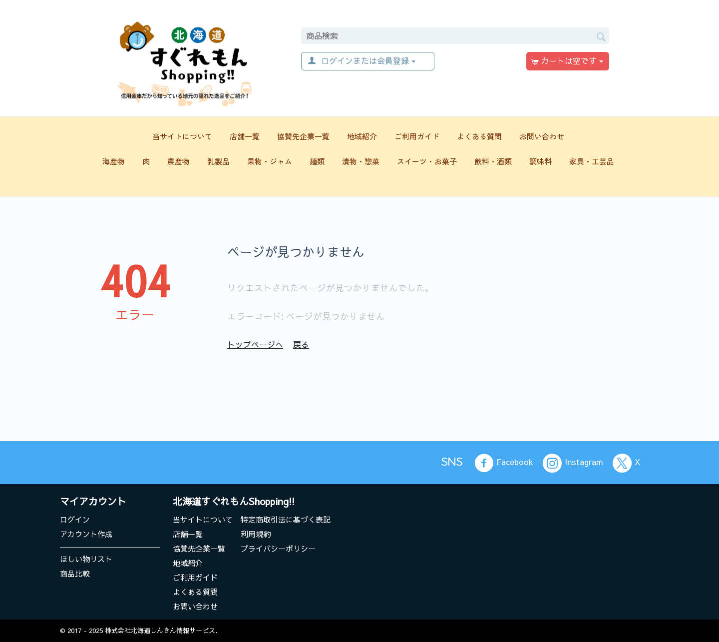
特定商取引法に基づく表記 (286, 519)
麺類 (317, 161)
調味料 (540, 161)
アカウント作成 (86, 534)
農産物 (178, 161)
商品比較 (75, 573)
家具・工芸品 (591, 161)
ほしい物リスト (86, 559)
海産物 (113, 161)
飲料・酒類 (493, 161)
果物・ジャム (269, 161)
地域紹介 (362, 136)
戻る (301, 344)
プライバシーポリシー (278, 548)
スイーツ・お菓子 (427, 161)
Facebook (503, 463)
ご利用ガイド (416, 136)
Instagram (573, 463)
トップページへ (255, 344)
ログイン (75, 519)
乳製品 (218, 161)
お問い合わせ (541, 136)
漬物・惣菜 (360, 161)
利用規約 (256, 534)
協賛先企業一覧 (303, 136)
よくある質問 (479, 136)
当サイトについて (182, 136)
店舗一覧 (245, 136)
